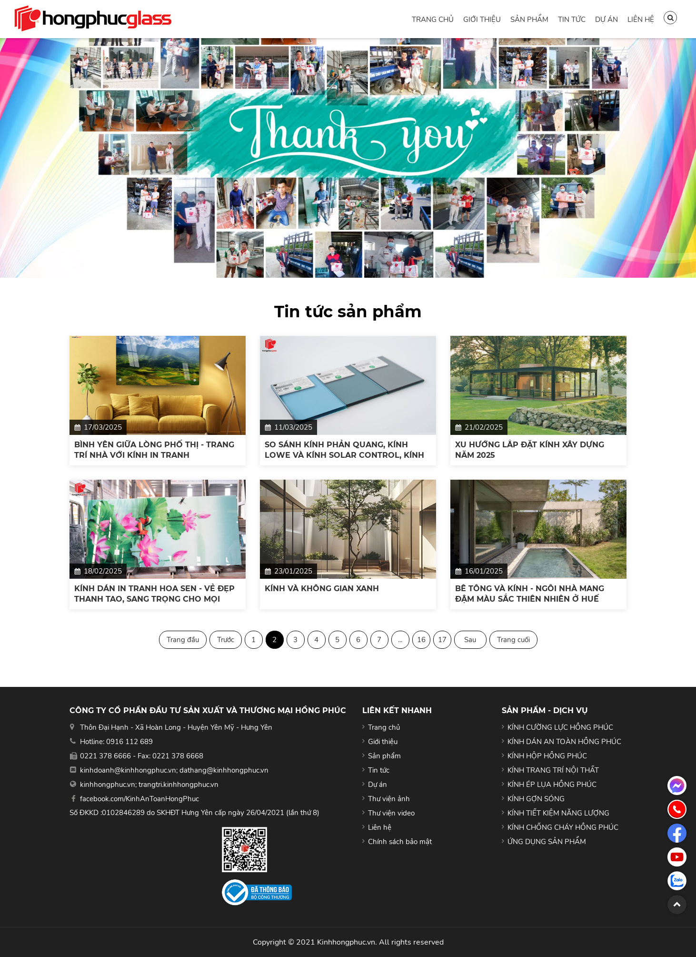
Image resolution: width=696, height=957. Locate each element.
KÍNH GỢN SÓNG (536, 799)
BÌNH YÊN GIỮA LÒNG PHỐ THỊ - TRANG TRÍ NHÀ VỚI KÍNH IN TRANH (154, 450)
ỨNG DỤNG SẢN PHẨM (546, 841)
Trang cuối (513, 640)
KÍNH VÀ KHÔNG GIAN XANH (322, 588)
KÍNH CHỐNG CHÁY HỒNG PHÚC (562, 827)
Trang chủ (433, 19)
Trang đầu (183, 640)
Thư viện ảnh (389, 799)
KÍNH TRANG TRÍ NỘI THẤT (553, 770)
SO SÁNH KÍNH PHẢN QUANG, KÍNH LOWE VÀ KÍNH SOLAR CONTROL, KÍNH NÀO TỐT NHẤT (344, 450)
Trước (225, 640)
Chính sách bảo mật (400, 841)
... (400, 640)
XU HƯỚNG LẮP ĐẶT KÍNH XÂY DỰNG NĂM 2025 (529, 450)
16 (421, 640)
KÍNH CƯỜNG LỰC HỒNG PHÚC (560, 727)
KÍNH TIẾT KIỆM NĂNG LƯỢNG (558, 813)
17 (442, 640)
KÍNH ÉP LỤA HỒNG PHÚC (552, 784)
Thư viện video (391, 813)
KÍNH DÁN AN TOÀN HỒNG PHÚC (564, 741)
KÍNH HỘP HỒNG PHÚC (547, 756)
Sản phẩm (529, 19)
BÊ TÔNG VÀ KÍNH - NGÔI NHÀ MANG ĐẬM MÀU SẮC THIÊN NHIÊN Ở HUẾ (529, 594)
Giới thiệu (482, 19)
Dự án (606, 19)
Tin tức (572, 19)
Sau (470, 640)
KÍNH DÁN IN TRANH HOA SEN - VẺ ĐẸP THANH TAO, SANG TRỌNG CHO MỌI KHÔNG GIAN (154, 594)
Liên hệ (640, 19)
